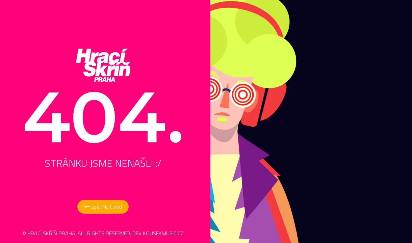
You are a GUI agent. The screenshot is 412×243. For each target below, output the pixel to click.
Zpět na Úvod (103, 206)
